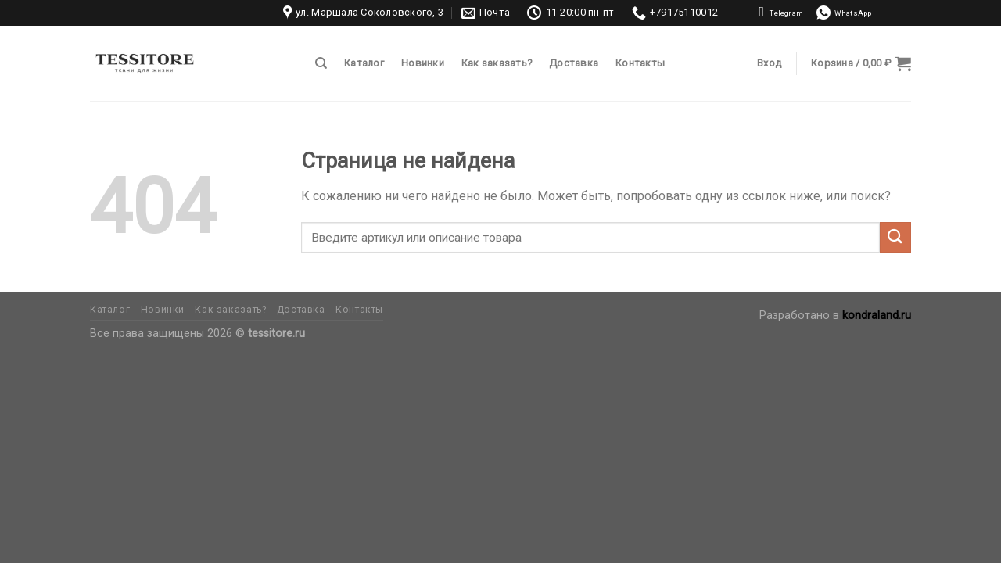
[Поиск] (321, 63)
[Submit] (895, 237)
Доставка (573, 63)
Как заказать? (496, 63)
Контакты (640, 63)
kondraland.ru (876, 315)
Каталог (364, 63)
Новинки (422, 63)
